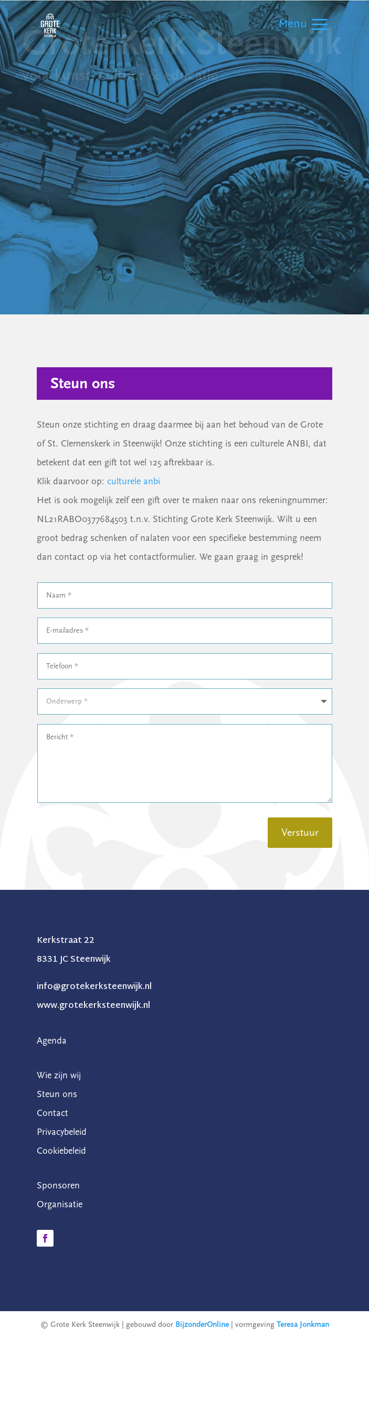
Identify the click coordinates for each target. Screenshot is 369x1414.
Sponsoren (58, 1185)
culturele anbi (133, 481)
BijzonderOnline (202, 1324)
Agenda (52, 1040)
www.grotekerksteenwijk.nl (93, 1006)
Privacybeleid (62, 1131)
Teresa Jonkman (303, 1324)
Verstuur (300, 832)
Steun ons (57, 1094)
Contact (52, 1113)
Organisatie (59, 1204)
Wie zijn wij (59, 1075)
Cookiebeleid (61, 1150)
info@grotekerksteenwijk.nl (94, 987)
